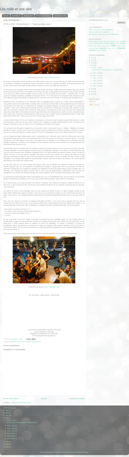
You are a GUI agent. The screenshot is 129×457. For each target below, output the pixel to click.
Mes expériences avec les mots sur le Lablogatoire (104, 34)
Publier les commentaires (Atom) (21, 402)
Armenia (91, 41)
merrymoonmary (72, 452)
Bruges (117, 41)
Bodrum (109, 41)
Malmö (124, 46)
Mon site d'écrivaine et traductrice (99, 32)
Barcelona (96, 41)
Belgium (101, 41)
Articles (93, 101)
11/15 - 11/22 (97, 78)
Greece (117, 43)
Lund (113, 45)
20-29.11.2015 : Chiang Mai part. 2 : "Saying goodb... (107, 69)
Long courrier (20, 341)
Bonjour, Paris (28, 16)
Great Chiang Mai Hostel (52, 77)
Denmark (96, 43)
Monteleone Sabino (94, 48)
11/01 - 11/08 (97, 83)
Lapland (103, 46)
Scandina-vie (16, 16)
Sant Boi (114, 48)
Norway (109, 48)
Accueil (6, 16)
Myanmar (103, 48)
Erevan (101, 43)
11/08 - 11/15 (97, 80)
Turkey (98, 50)
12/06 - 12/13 (97, 67)
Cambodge (123, 41)
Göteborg (123, 43)
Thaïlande (28, 341)
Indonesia (91, 46)
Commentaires (95, 105)
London (108, 46)
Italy (95, 46)
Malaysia (119, 46)
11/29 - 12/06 (97, 73)
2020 (92, 57)
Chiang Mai (12, 341)
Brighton (113, 41)
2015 (92, 65)
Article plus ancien (77, 399)
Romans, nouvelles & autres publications (101, 29)
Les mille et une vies (16, 9)
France (112, 43)
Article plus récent (10, 399)
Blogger (86, 452)
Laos (99, 46)
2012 (92, 94)
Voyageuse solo (36, 341)
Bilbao (105, 41)
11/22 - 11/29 (97, 75)
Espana (106, 43)
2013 (92, 91)
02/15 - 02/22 (97, 85)
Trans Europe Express (43, 16)
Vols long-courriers (60, 16)
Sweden (122, 48)
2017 (92, 60)
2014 (92, 89)
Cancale (91, 43)
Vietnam (104, 50)
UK (101, 50)
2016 (92, 62)
